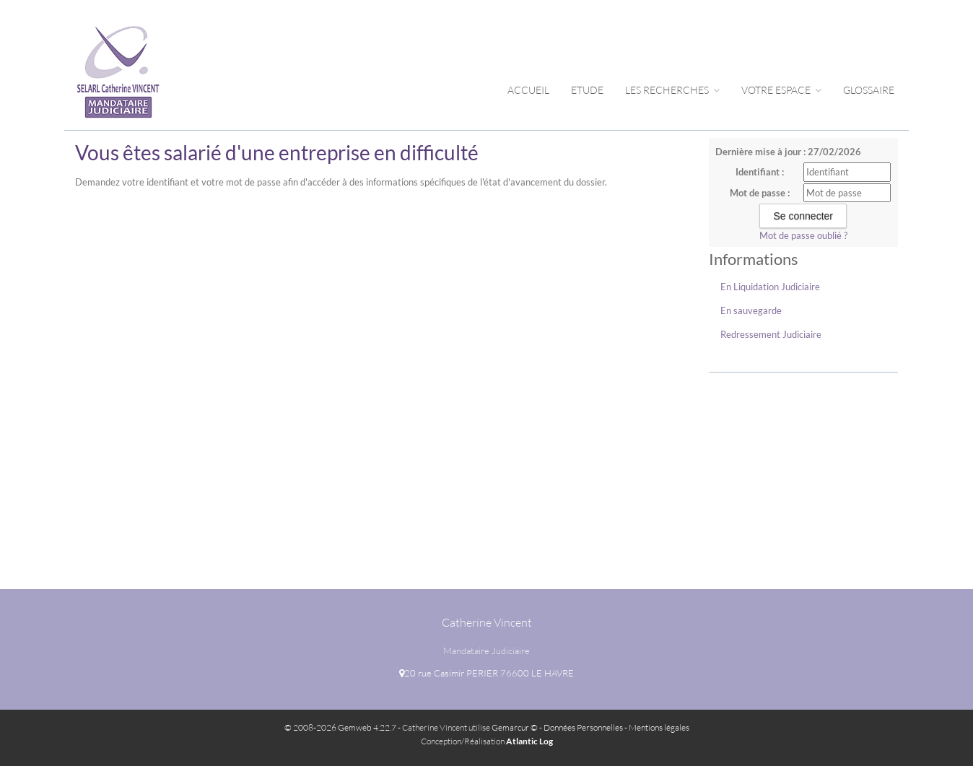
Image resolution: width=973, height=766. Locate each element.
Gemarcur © (515, 727)
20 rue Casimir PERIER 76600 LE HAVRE (486, 673)
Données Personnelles (583, 727)
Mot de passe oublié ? (803, 235)
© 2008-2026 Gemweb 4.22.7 (340, 727)
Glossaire (868, 90)
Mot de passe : (760, 193)
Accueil (528, 90)
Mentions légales (659, 727)
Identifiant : (760, 172)
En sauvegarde (751, 310)
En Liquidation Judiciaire (770, 286)
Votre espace (781, 90)
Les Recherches (672, 90)
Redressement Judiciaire (770, 334)
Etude (587, 90)
